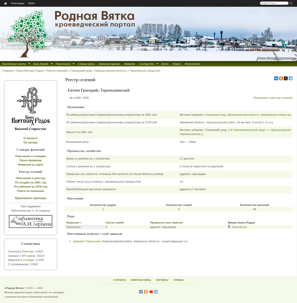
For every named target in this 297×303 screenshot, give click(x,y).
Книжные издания (109, 63)
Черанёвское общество (145, 70)
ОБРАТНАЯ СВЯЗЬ (141, 280)
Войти (32, 3)
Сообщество (146, 63)
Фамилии (129, 63)
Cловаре (28, 260)
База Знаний (40, 63)
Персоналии (63, 63)
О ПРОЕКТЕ (119, 280)
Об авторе (30, 142)
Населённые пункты (14, 63)
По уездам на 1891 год (30, 182)
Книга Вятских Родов (29, 70)
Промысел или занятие (166, 222)
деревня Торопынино (87, 241)
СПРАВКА (178, 280)
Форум (177, 63)
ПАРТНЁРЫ (162, 280)
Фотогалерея (192, 63)
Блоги (165, 63)
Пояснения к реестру (30, 178)
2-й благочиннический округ (246, 130)
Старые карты (86, 63)
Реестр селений (56, 70)
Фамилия (74, 222)
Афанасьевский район (220, 122)
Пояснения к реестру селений (272, 97)
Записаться (237, 227)
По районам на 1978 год (30, 186)
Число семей (115, 222)
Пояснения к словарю (30, 156)
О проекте (31, 138)
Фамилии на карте (30, 164)
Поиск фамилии (30, 160)
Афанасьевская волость (111, 70)
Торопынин (73, 227)
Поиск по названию (30, 191)
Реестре (28, 251)
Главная (7, 70)
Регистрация (17, 3)
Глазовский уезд (81, 70)
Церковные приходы (30, 198)
